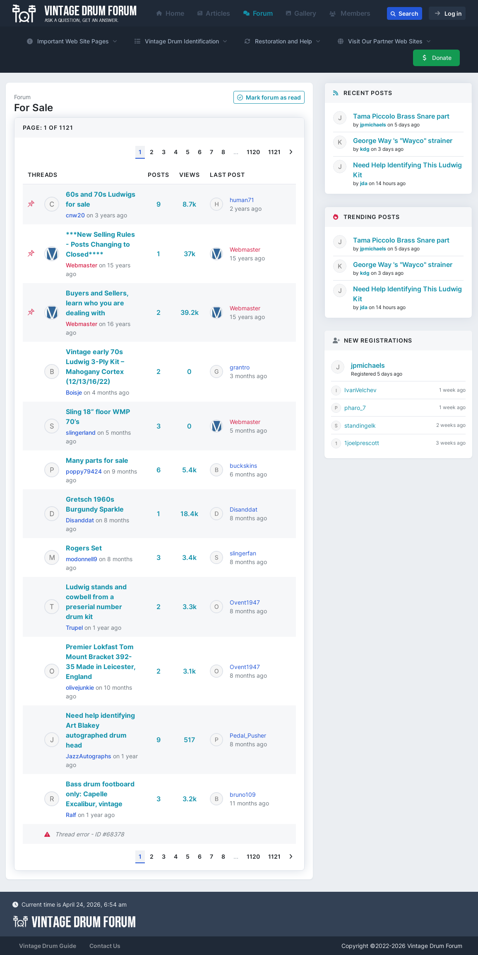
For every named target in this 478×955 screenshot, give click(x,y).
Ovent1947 (245, 602)
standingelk (360, 425)
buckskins (243, 465)
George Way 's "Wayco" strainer (402, 140)
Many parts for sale (97, 460)
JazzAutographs (89, 756)
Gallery (301, 13)
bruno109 (243, 794)
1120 (253, 151)
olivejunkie (81, 687)
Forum (258, 13)
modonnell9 (82, 558)
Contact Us (104, 945)
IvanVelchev (360, 389)
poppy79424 (84, 471)
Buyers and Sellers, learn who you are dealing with (97, 303)
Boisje (75, 392)
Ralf (72, 814)
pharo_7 (355, 407)
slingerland (81, 432)
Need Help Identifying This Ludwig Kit (407, 170)
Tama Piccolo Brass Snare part (401, 116)
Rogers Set (84, 548)
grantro (240, 367)
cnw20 (76, 215)
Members (349, 13)
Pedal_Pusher (248, 735)
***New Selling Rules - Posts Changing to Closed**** (100, 244)
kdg (365, 149)
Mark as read (269, 97)
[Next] (291, 152)
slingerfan (243, 553)
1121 (274, 151)
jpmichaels (373, 124)
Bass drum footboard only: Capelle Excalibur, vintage (100, 794)
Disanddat (81, 520)
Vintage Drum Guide (47, 945)
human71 (242, 199)
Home (170, 13)
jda (364, 183)
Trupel (75, 627)
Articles (213, 13)
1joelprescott (361, 442)
